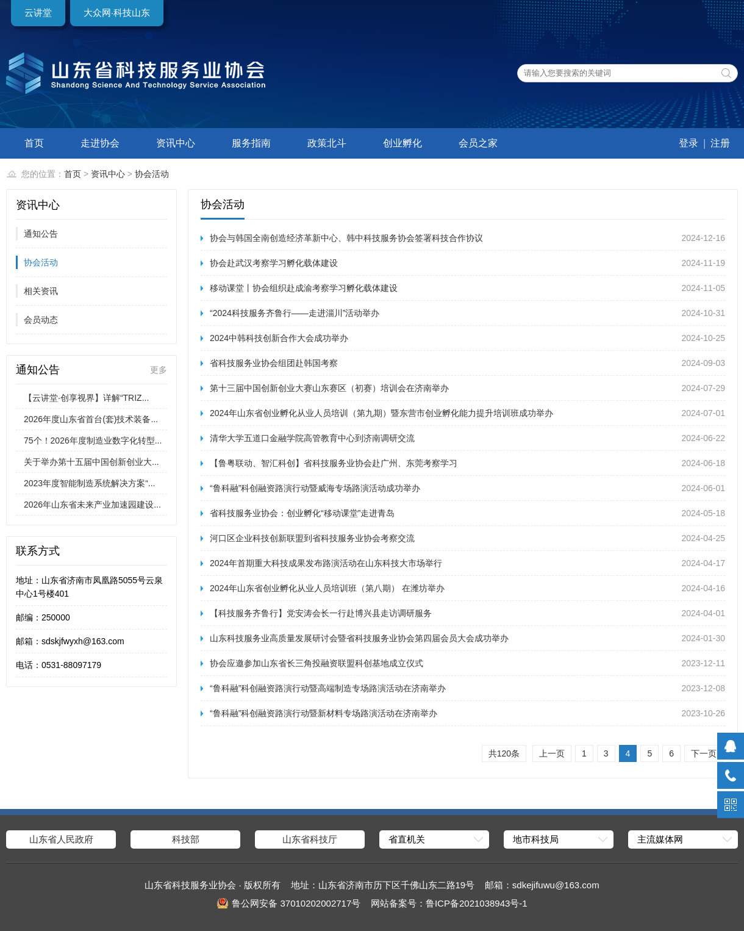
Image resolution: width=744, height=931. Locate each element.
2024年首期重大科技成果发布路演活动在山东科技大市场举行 (326, 563)
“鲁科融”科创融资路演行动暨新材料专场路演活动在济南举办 (323, 713)
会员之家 (478, 143)
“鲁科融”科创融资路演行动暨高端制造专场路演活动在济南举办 (328, 688)
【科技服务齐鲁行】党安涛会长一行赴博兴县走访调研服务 (321, 613)
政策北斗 (326, 143)
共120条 (504, 753)
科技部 (185, 839)
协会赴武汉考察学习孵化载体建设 (274, 263)
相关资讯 (41, 291)
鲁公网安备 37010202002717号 (296, 903)
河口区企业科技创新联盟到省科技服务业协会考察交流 (312, 538)
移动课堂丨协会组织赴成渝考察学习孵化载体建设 (304, 288)
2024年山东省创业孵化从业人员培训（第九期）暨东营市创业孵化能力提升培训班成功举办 (381, 413)
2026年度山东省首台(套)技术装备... (91, 419)
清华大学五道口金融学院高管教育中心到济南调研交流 (312, 438)
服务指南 (251, 143)
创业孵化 (402, 143)
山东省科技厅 (309, 839)
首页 (34, 143)
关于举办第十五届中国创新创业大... (91, 462)
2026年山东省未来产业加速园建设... (92, 504)
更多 (158, 370)
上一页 (552, 753)
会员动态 (41, 320)
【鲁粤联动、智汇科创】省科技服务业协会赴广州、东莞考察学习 (333, 463)
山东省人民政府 (61, 839)
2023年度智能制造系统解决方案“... (89, 483)
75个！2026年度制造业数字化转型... (93, 440)
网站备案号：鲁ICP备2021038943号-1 (449, 903)
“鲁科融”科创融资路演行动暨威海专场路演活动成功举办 (315, 488)
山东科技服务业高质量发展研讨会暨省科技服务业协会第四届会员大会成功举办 (359, 638)
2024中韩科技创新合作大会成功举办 (279, 338)
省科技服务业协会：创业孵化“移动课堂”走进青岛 (302, 513)
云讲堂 (38, 12)
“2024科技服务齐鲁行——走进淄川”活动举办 (294, 313)
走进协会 (100, 143)
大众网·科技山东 (117, 12)
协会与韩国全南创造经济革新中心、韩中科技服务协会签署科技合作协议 (346, 238)
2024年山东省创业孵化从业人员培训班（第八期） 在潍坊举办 (327, 588)
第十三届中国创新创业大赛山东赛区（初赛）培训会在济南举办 (329, 388)
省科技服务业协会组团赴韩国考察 (274, 363)
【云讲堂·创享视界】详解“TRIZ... (86, 398)
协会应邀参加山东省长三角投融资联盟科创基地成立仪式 (316, 663)
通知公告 (41, 234)
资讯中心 (175, 143)
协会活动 (152, 174)
